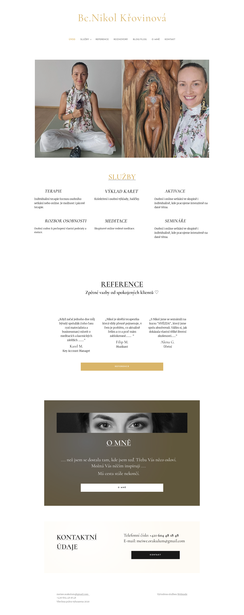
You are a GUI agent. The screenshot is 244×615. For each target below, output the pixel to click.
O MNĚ (118, 442)
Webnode (182, 594)
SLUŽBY (122, 177)
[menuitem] (67, 39)
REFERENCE (122, 284)
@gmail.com (82, 594)
